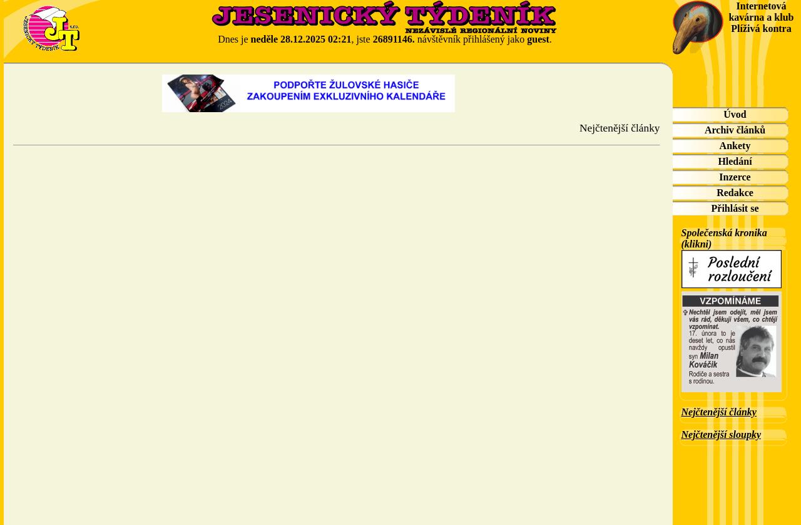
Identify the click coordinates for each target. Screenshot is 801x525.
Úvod (734, 114)
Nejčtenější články (719, 412)
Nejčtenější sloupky (721, 434)
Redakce (735, 192)
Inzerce (734, 177)
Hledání (735, 161)
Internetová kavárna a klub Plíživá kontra (760, 17)
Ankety (735, 145)
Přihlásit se (735, 208)
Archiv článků (735, 130)
